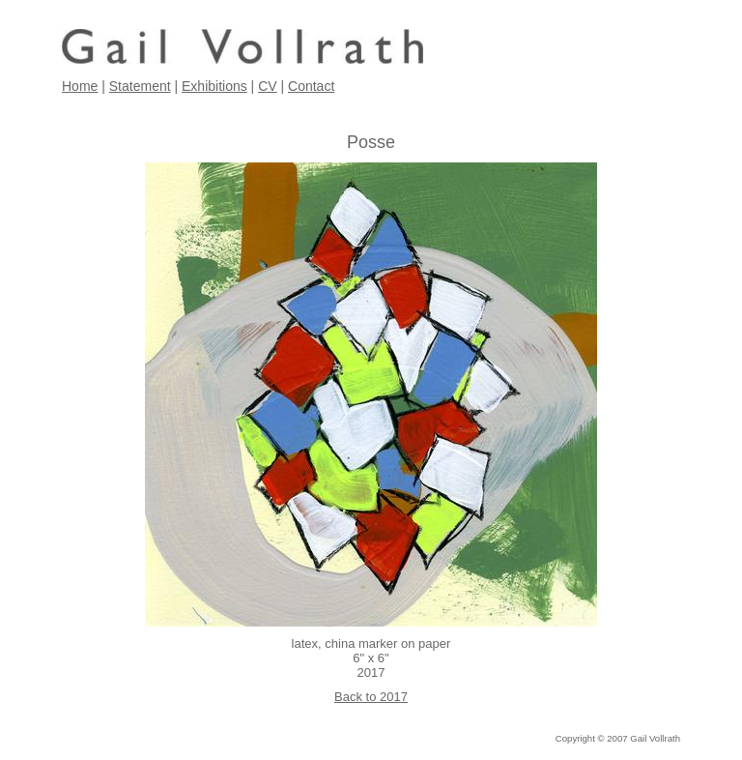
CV (267, 86)
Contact (311, 86)
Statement (140, 86)
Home (80, 86)
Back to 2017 (371, 696)
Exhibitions (214, 86)
